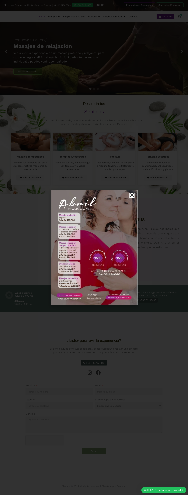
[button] (132, 195)
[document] (94, 247)
